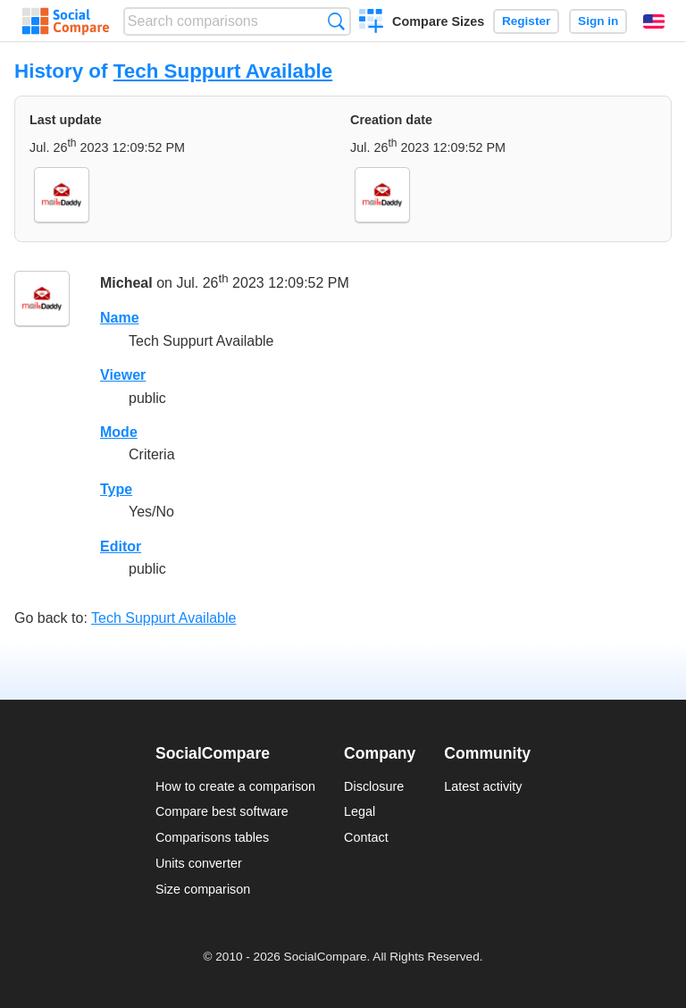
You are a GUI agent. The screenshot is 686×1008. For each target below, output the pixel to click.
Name (119, 317)
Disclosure (374, 786)
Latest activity (483, 786)
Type (116, 489)
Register (526, 21)
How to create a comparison (235, 786)
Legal (359, 811)
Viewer (123, 374)
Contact (366, 837)
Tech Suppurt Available (223, 71)
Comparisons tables (212, 837)
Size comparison (202, 889)
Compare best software (222, 811)
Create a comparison (371, 23)
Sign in (598, 21)
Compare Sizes (438, 21)
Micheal (126, 283)
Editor (120, 546)
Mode (119, 432)
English (654, 21)
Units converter (198, 863)
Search (336, 21)
